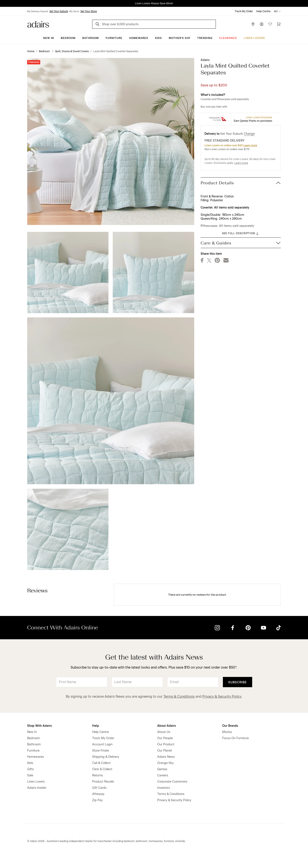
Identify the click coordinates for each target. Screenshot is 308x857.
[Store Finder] (253, 24)
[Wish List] (270, 24)
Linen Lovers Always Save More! (154, 3)
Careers (162, 775)
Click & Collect (102, 769)
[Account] (261, 24)
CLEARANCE (228, 38)
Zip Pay (97, 800)
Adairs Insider (36, 788)
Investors (163, 788)
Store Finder (100, 750)
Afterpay (98, 794)
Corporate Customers (172, 781)
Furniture (114, 38)
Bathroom (90, 38)
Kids (158, 38)
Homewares (138, 38)
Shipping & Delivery (105, 757)
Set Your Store (88, 11)
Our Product (165, 744)
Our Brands (230, 726)
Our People (165, 738)
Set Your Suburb (58, 11)
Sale (30, 775)
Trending (204, 38)
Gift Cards (99, 788)
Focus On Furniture (235, 738)
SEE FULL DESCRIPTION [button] (240, 233)
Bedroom (68, 38)
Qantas (162, 769)
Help (95, 726)
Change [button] (249, 134)
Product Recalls (103, 781)
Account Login (102, 744)
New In (48, 38)
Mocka (227, 732)
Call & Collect (101, 763)
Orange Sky (165, 763)
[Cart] (279, 24)
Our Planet (164, 750)
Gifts (30, 769)
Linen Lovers (254, 38)
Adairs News (166, 757)
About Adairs (166, 726)
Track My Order (244, 11)
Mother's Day (179, 38)
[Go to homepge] (38, 24)
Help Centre (263, 11)
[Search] (98, 25)
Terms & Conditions (179, 696)
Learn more (250, 145)
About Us (163, 732)
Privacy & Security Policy (221, 696)
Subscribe (237, 682)
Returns (97, 775)
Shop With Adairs (39, 726)
